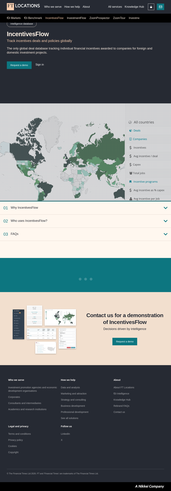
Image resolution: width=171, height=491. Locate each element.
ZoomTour (119, 18)
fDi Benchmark (33, 18)
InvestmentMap (138, 18)
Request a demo (125, 341)
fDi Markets (14, 18)
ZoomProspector (100, 18)
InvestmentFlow (76, 18)
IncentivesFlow (54, 18)
